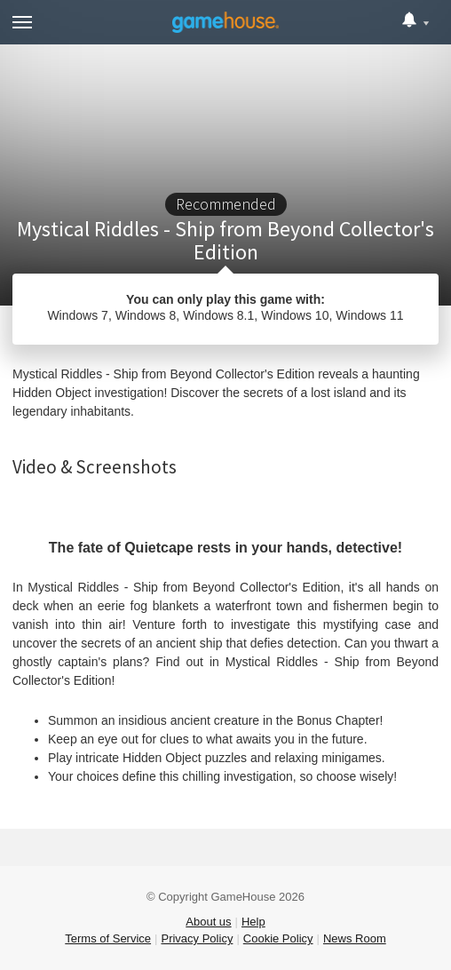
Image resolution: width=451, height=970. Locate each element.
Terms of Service (108, 938)
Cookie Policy (278, 938)
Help (253, 921)
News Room (354, 938)
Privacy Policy (197, 938)
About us (208, 921)
